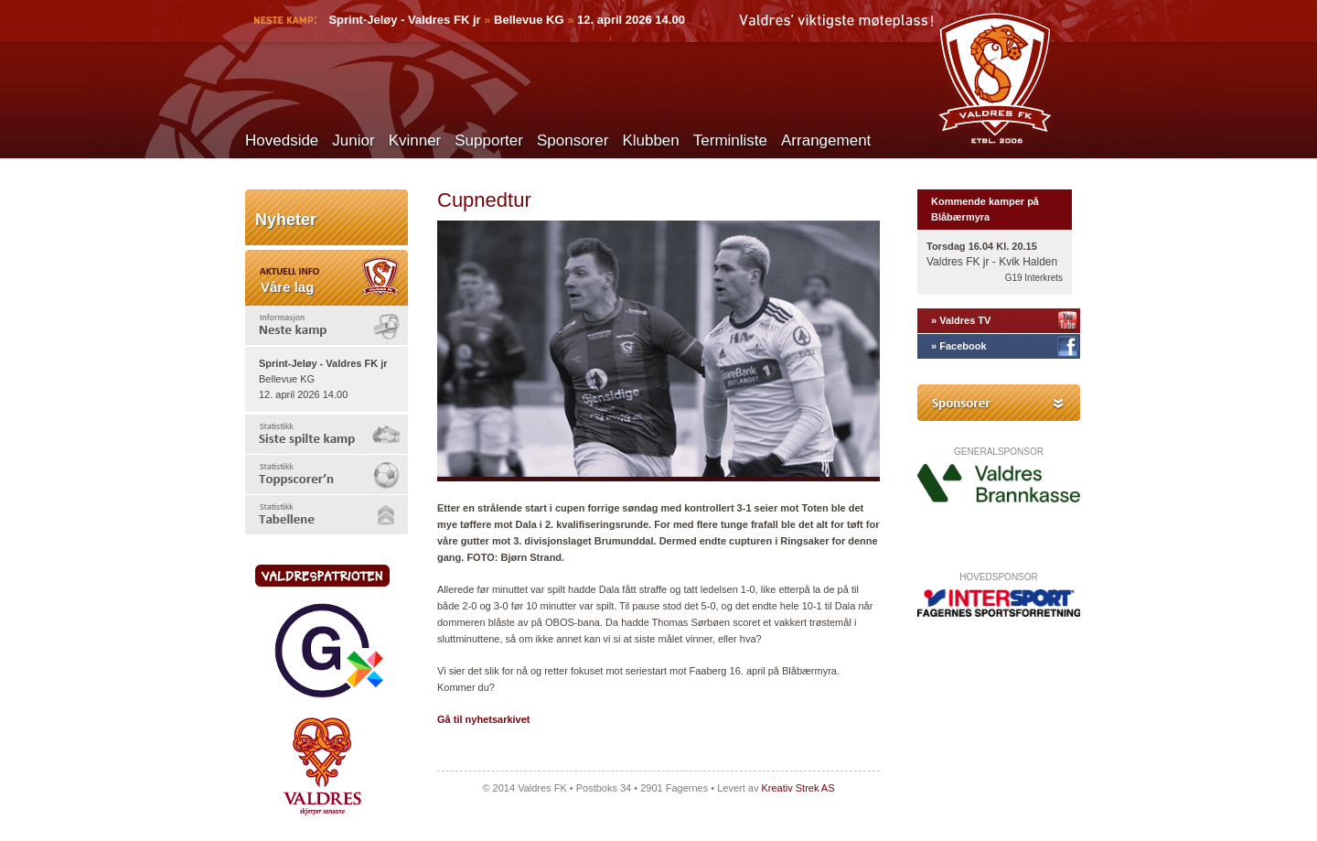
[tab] (326, 325)
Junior (353, 140)
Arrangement (826, 140)
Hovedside (281, 140)
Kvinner (415, 140)
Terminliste (730, 140)
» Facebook (959, 345)
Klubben (650, 140)
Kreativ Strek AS (797, 787)
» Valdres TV (960, 320)
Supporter (489, 140)
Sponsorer (572, 140)
